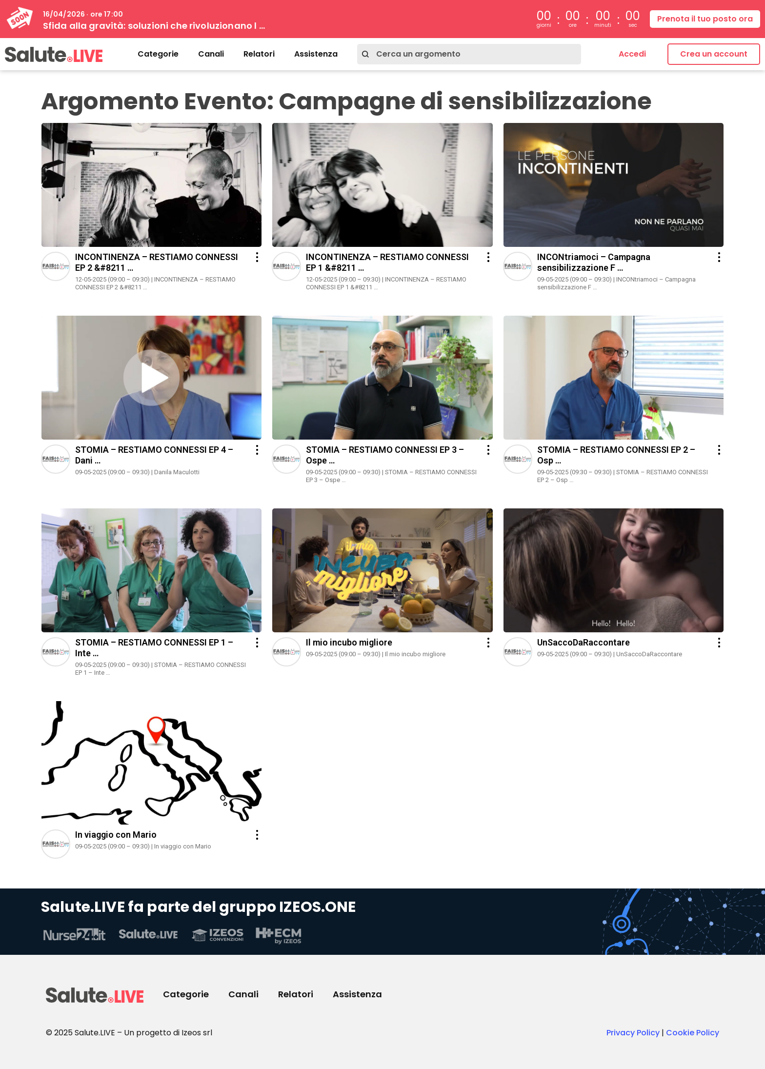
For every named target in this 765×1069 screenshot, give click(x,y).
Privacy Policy (633, 1032)
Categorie (158, 54)
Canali (211, 54)
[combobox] (469, 54)
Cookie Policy (692, 1032)
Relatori (259, 54)
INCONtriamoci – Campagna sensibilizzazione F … (593, 262)
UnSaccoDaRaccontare (583, 642)
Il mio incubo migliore (349, 642)
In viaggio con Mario (116, 834)
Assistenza (316, 54)
